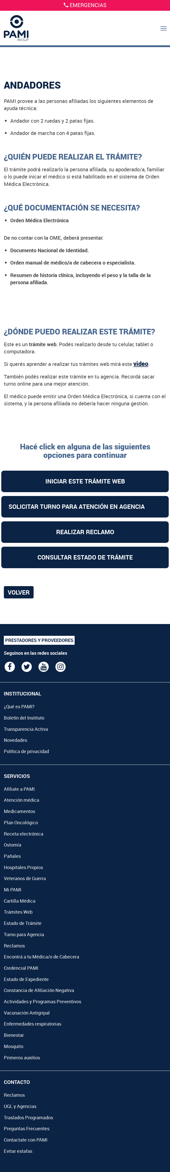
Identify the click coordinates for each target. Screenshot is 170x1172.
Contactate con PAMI (25, 1140)
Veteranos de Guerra (25, 878)
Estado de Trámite (23, 923)
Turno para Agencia (24, 934)
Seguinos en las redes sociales (35, 653)
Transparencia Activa (26, 729)
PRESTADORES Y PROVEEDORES (39, 640)
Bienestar (14, 1035)
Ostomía (12, 845)
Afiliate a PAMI (19, 789)
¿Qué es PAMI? (19, 706)
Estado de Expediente (26, 979)
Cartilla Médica (19, 901)
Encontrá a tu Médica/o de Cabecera (41, 957)
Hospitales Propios (23, 867)
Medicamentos (19, 811)
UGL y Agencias (20, 1106)
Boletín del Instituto (24, 718)
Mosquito (13, 1046)
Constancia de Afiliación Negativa (39, 990)
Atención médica (21, 800)
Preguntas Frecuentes (26, 1128)
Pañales (12, 856)
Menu (164, 33)
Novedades (15, 740)
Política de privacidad (26, 751)
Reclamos (14, 946)
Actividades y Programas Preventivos (42, 1001)
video (140, 364)
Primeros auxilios (22, 1057)
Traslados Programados (28, 1117)
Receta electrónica (23, 834)
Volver (19, 592)
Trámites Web (18, 912)
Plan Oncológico (21, 822)
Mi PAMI (12, 889)
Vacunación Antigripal (27, 1013)
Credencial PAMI (21, 968)
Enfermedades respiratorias (32, 1024)
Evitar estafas (18, 1151)
